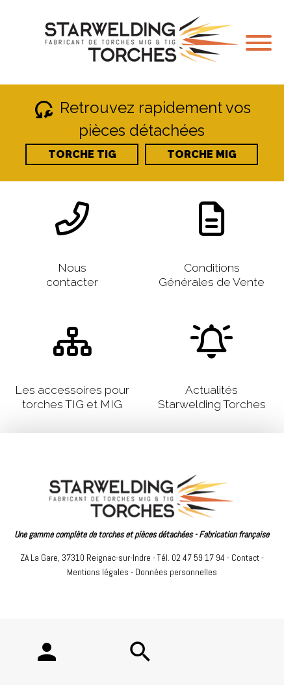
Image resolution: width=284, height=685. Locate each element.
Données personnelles (176, 572)
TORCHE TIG (82, 154)
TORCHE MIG (202, 154)
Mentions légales (98, 572)
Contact (245, 557)
